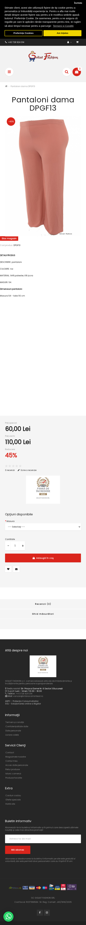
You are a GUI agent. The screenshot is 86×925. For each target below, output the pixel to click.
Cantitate (10, 538)
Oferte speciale (13, 798)
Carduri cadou (13, 794)
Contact (9, 751)
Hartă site (10, 803)
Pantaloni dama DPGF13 (23, 85)
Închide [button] (78, 3)
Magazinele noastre (15, 756)
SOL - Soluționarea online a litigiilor (23, 703)
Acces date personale (16, 764)
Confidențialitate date (16, 725)
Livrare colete (12, 734)
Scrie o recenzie (27, 469)
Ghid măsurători (43, 613)
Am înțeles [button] (62, 33)
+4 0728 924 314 (24, 692)
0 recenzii (10, 469)
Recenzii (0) (43, 603)
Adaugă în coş (43, 557)
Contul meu (11, 760)
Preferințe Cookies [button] (23, 33)
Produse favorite (13, 777)
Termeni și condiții (14, 721)
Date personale (13, 730)
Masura (11, 520)
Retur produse (12, 768)
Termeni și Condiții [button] (63, 25)
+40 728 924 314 (14, 41)
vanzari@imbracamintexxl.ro (28, 695)
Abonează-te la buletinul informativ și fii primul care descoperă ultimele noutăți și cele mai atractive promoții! (41, 827)
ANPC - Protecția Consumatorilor (21, 700)
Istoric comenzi (13, 772)
